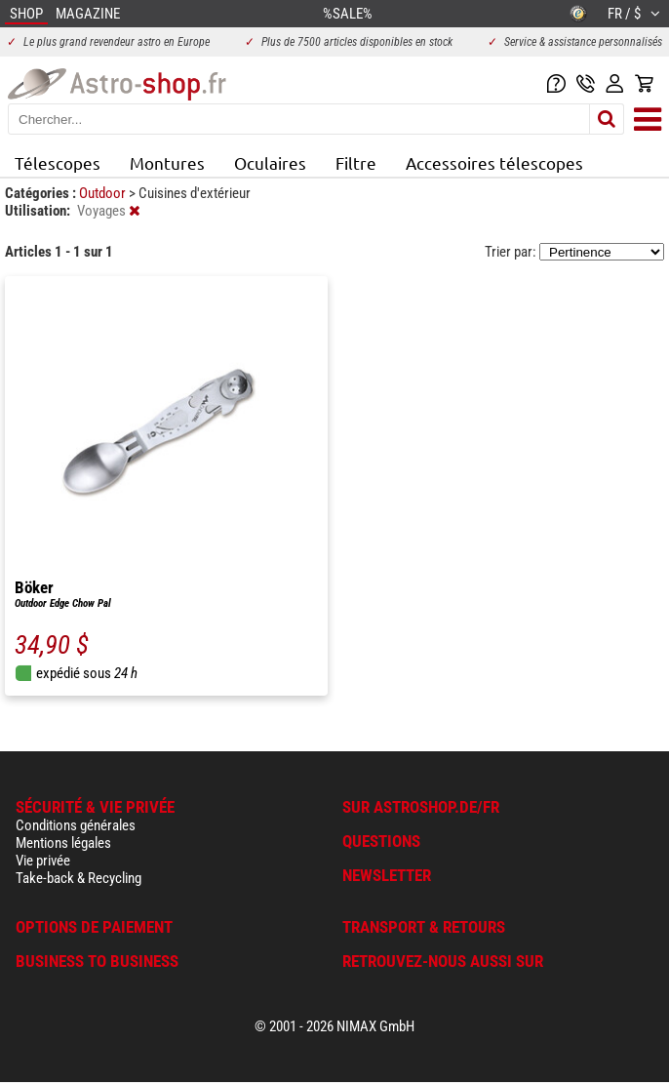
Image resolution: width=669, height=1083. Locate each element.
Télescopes (57, 162)
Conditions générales (76, 825)
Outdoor (104, 193)
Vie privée (43, 860)
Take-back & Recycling (78, 878)
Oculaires (270, 162)
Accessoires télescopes (494, 162)
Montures (167, 162)
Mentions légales (63, 843)
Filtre (355, 162)
